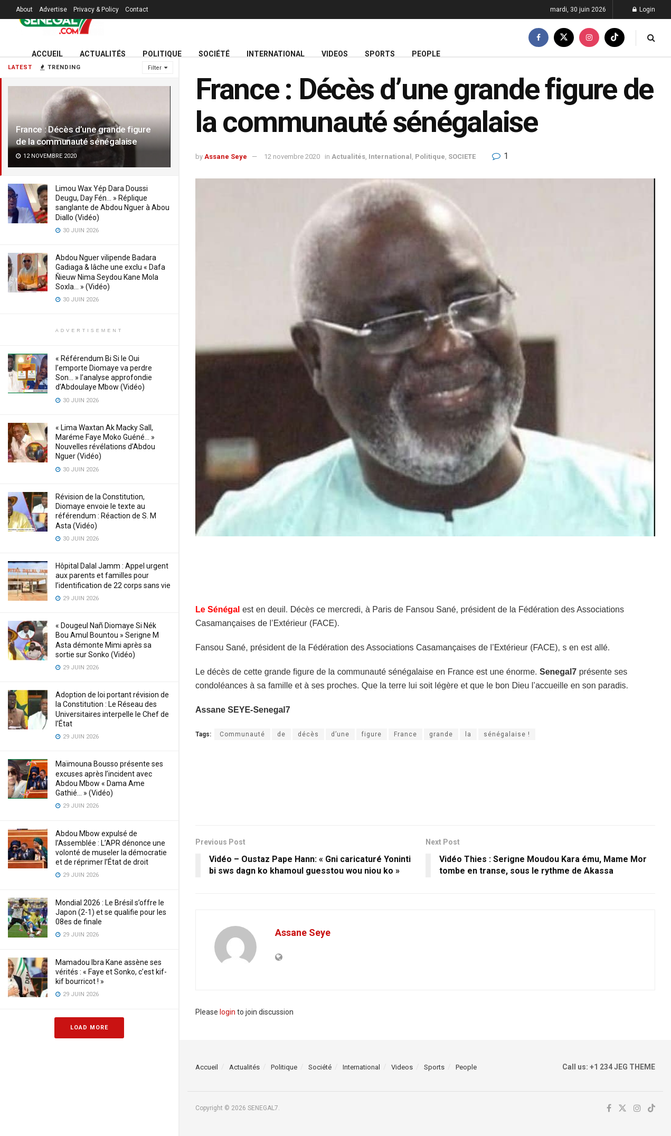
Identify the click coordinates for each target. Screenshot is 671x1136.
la (468, 734)
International (276, 54)
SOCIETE (462, 156)
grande (441, 734)
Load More (89, 1027)
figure (372, 734)
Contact (136, 9)
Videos (335, 54)
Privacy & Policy (96, 9)
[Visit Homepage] (60, 19)
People (426, 54)
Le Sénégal (217, 609)
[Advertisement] (425, 576)
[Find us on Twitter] (564, 37)
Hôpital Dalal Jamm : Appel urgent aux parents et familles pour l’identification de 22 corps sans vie (113, 575)
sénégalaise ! (507, 734)
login (227, 1012)
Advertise (53, 9)
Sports (380, 54)
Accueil (47, 54)
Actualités (103, 54)
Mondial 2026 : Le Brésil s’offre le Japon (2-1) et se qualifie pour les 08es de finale (110, 912)
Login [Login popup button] (643, 9)
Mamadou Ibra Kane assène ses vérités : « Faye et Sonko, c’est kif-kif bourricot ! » (111, 972)
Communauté (242, 734)
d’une (340, 734)
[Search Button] (651, 37)
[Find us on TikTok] (614, 37)
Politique (162, 54)
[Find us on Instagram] (589, 37)
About (24, 9)
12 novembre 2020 (292, 156)
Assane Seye (225, 156)
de (281, 734)
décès (308, 734)
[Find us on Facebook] (538, 37)
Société (214, 54)
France (405, 734)
